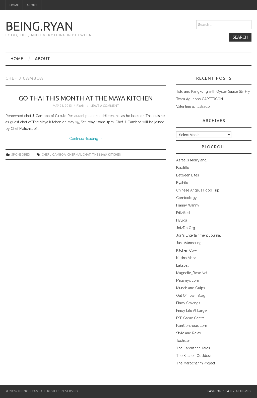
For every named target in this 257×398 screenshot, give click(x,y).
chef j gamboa (54, 154)
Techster (183, 341)
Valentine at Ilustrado (193, 107)
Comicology (186, 198)
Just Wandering (189, 243)
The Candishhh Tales (193, 348)
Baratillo (182, 168)
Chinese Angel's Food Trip (197, 190)
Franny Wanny (187, 205)
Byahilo (182, 183)
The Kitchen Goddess (194, 356)
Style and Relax (188, 333)
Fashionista (218, 391)
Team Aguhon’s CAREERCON (199, 99)
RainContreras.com (191, 326)
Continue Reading (86, 139)
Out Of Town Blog (190, 295)
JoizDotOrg (185, 228)
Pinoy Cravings (188, 303)
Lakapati (182, 265)
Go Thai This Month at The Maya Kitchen (86, 98)
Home (14, 5)
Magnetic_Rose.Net (191, 273)
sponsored (20, 154)
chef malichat (79, 154)
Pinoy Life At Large (191, 311)
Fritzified (183, 213)
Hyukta (181, 220)
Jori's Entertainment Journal (198, 235)
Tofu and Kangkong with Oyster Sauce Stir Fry (213, 91)
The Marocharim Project (195, 363)
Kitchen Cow (186, 250)
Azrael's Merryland (191, 160)
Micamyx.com (187, 280)
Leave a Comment (105, 105)
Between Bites (187, 175)
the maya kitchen (106, 154)
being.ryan (39, 26)
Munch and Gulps (190, 288)
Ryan (80, 105)
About (32, 5)
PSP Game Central (191, 318)
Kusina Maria (186, 258)
